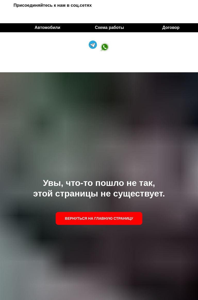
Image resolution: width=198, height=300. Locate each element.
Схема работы (109, 27)
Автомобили (47, 27)
